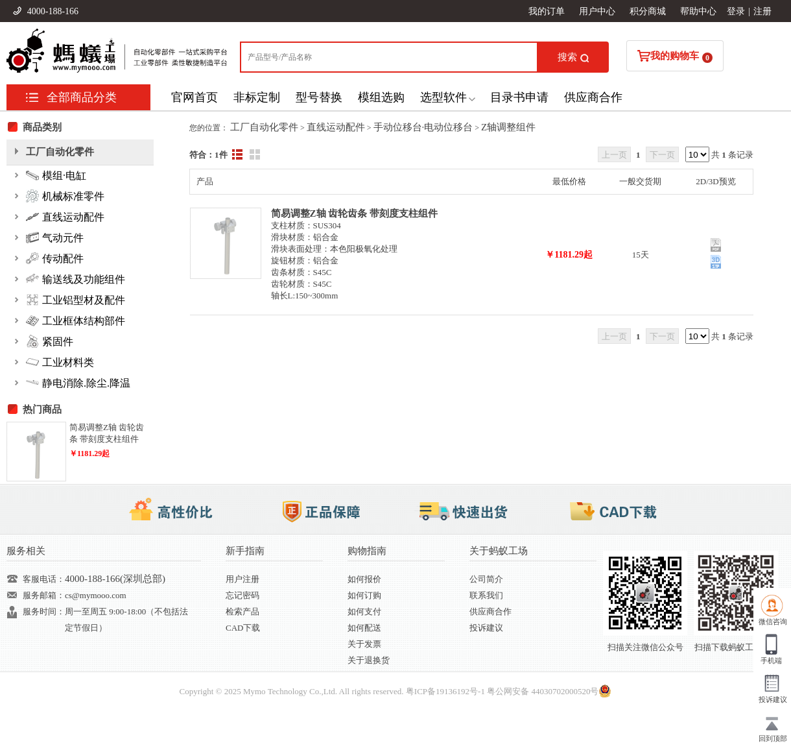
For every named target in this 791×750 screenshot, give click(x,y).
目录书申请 (519, 97)
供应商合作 (593, 97)
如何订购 (364, 595)
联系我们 (486, 595)
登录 (736, 11)
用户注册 (242, 579)
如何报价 (364, 579)
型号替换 (319, 97)
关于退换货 (369, 660)
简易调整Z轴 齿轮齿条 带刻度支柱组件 (354, 213)
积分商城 (648, 11)
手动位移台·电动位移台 (423, 127)
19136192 (452, 691)
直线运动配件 (336, 127)
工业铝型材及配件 (75, 299)
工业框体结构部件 (75, 320)
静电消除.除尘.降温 (78, 382)
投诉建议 (486, 628)
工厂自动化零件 (264, 127)
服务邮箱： (44, 595)
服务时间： (44, 611)
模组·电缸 (56, 175)
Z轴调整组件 (508, 127)
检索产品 (242, 611)
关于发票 (364, 644)
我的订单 (546, 11)
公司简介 (486, 579)
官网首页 (194, 97)
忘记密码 (242, 595)
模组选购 (381, 97)
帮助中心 (698, 11)
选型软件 (443, 97)
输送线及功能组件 (75, 278)
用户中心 (597, 11)
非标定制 (256, 97)
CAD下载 (243, 628)
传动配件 (55, 258)
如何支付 (364, 611)
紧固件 (49, 341)
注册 (762, 11)
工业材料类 (60, 362)
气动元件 (55, 237)
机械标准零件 (65, 195)
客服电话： (44, 579)
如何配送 (364, 628)
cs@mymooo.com (95, 595)
